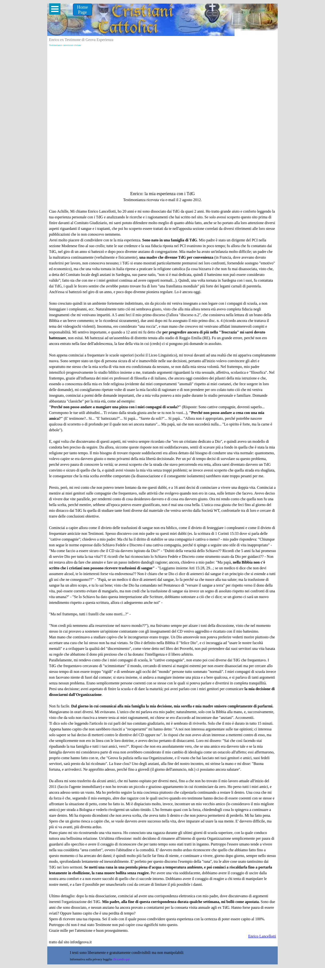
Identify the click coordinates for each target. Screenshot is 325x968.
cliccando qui (121, 959)
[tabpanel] (162, 567)
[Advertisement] (162, 84)
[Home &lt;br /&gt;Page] (82, 10)
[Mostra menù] (54, 9)
